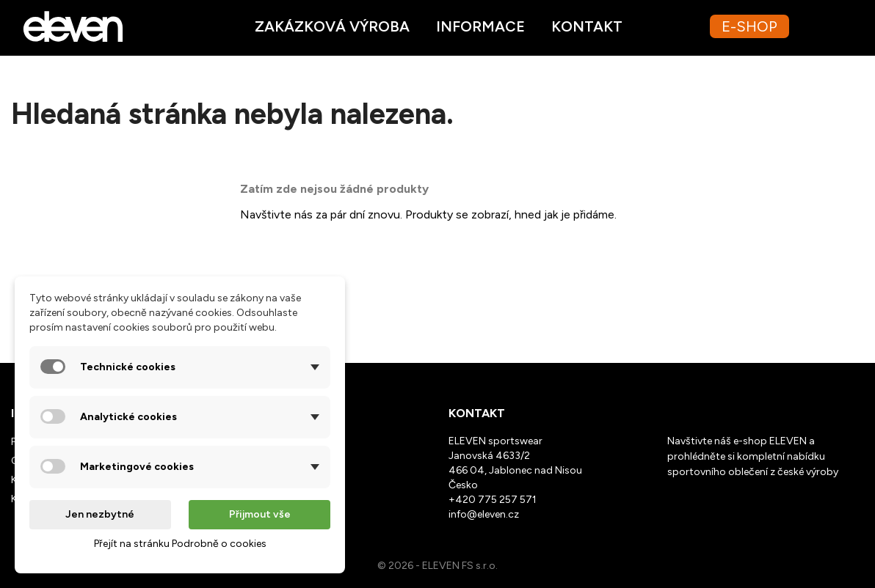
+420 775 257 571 (493, 499)
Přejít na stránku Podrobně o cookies (180, 543)
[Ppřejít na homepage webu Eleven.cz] (73, 25)
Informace (480, 26)
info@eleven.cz (484, 514)
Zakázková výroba (332, 26)
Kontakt (586, 26)
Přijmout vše (260, 514)
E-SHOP (749, 26)
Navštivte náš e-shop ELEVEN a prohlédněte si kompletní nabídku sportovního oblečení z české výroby (752, 456)
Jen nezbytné (99, 514)
